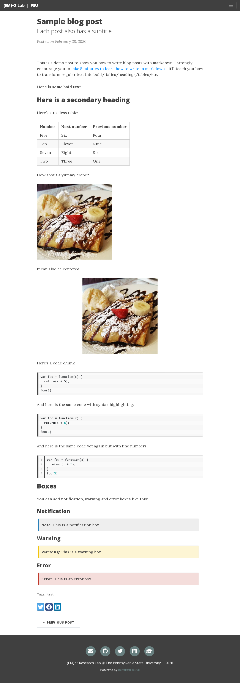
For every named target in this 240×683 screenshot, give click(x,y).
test (50, 594)
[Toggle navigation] (231, 5)
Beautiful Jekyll (129, 670)
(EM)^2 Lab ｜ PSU (20, 5)
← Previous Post (58, 622)
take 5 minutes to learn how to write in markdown (118, 68)
